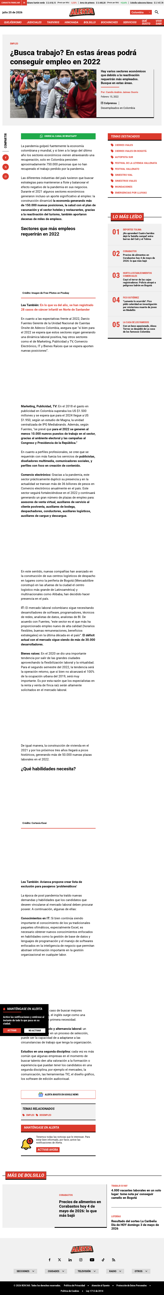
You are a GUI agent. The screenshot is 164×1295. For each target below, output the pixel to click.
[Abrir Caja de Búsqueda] (157, 12)
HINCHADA (71, 22)
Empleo (28, 1115)
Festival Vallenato (127, 169)
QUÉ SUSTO (146, 22)
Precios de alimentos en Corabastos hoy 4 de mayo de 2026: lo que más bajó (139, 258)
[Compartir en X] (5, 167)
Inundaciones (123, 186)
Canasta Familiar (10, 2)
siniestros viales (126, 180)
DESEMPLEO (43, 1115)
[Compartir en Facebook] (5, 157)
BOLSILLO (90, 22)
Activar (12, 1030)
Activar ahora (48, 1150)
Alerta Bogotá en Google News (58, 1094)
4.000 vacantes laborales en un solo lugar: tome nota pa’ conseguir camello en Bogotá (136, 1283)
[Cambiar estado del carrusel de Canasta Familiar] (24, 2)
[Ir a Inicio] (82, 12)
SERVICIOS (129, 22)
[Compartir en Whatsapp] (5, 176)
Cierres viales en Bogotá (131, 151)
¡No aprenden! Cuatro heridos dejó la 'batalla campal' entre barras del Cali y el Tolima (138, 236)
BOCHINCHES (109, 22)
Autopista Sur (124, 157)
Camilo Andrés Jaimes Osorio (122, 92)
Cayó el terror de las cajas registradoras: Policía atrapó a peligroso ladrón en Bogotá (139, 282)
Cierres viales (124, 145)
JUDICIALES (34, 22)
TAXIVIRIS (53, 22)
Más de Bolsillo (25, 1265)
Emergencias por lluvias (131, 192)
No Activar (35, 1030)
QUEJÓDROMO (12, 22)
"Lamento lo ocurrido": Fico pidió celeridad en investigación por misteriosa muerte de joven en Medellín (140, 306)
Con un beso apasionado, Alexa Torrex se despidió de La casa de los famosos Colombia (139, 329)
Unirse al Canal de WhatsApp (58, 136)
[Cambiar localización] (141, 12)
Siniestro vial (124, 175)
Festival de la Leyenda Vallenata (136, 163)
